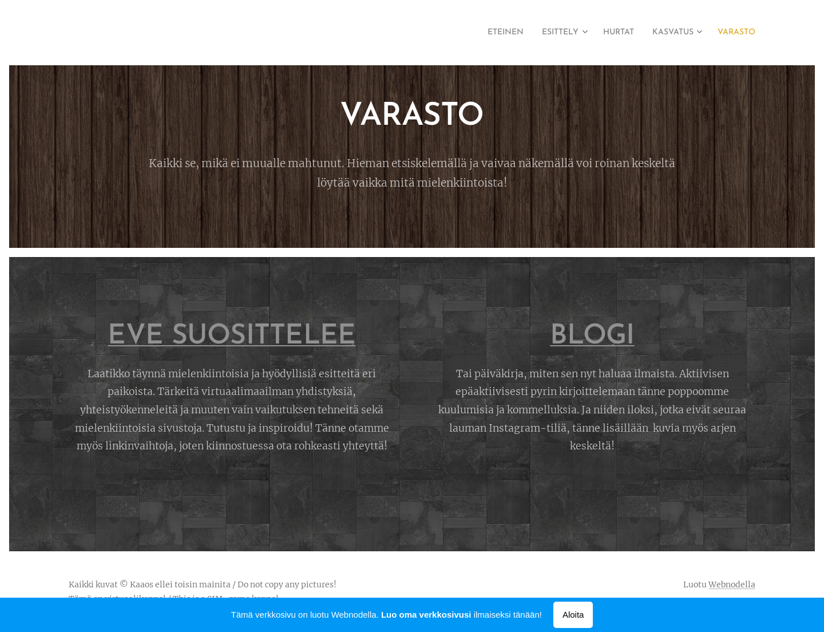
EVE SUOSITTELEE (231, 336)
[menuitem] (480, 32)
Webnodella (731, 584)
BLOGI (592, 336)
